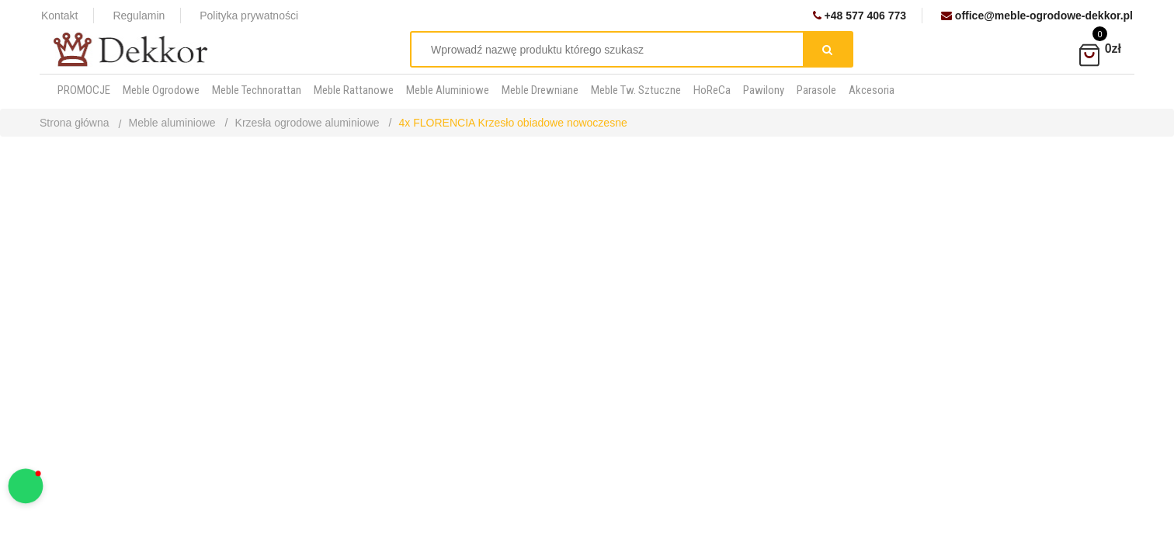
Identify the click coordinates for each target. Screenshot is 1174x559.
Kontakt (59, 15)
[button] (26, 486)
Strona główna (74, 122)
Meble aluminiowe (172, 122)
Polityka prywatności (249, 15)
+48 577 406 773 (859, 15)
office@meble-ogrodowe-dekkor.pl (1037, 15)
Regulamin (139, 15)
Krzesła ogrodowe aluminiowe (307, 122)
